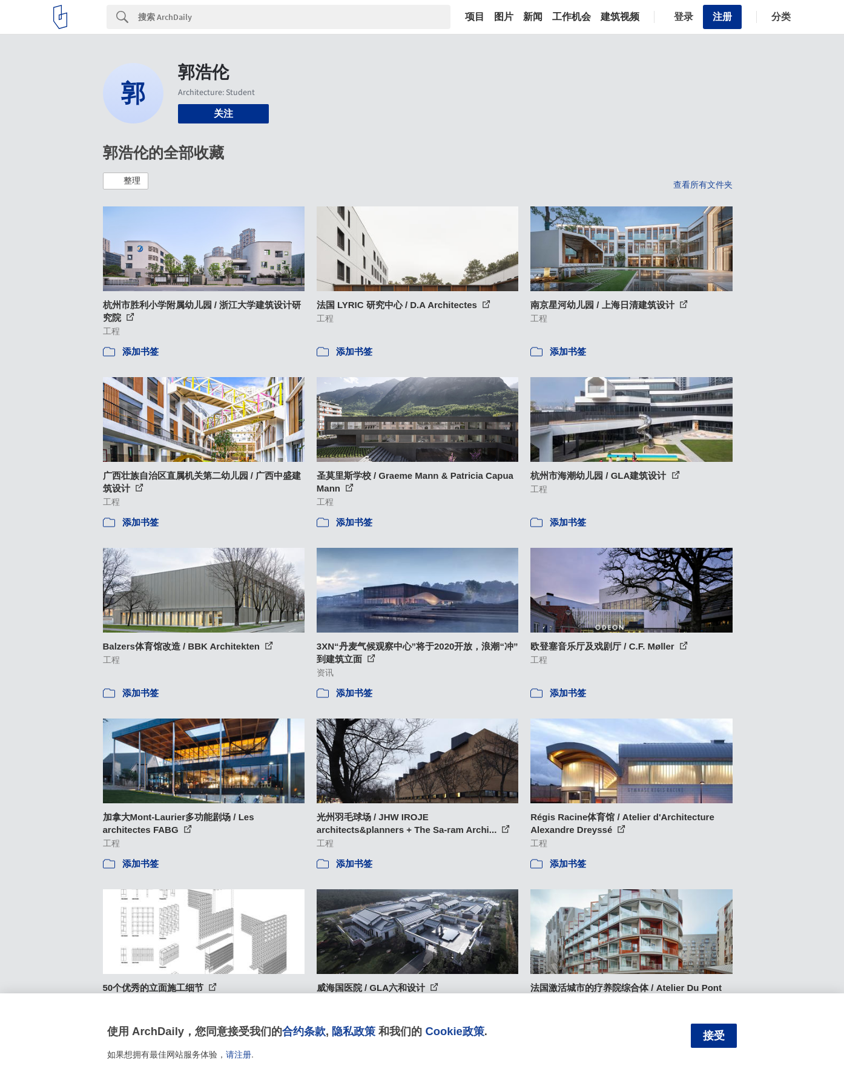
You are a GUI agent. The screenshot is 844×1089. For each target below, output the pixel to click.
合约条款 (304, 1031)
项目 (474, 17)
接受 (714, 1036)
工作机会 (571, 17)
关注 (223, 113)
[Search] (294, 17)
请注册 (238, 1054)
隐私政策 (353, 1031)
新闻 (532, 17)
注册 (722, 17)
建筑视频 (620, 17)
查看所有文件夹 (703, 184)
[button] (125, 181)
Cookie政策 (454, 1031)
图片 (503, 17)
